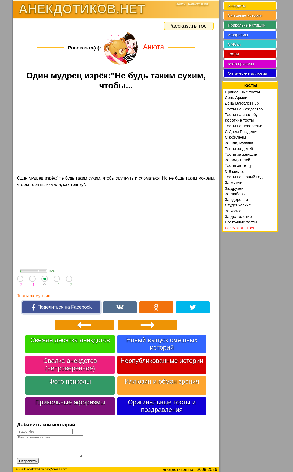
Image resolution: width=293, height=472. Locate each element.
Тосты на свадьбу (241, 114)
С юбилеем (235, 137)
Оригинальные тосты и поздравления (162, 405)
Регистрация (198, 4)
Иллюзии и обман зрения (161, 380)
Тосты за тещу (238, 165)
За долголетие (238, 216)
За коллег (234, 211)
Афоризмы (238, 34)
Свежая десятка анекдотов (70, 339)
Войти (181, 4)
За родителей (237, 160)
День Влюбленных (242, 103)
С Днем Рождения (241, 131)
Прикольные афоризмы (70, 401)
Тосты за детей (239, 148)
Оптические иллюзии (247, 73)
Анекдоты (237, 5)
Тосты (233, 54)
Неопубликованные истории (161, 359)
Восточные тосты (241, 222)
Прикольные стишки (246, 25)
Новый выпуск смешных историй (161, 343)
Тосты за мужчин (33, 295)
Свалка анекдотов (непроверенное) (70, 363)
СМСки (234, 44)
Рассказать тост (188, 26)
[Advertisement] (116, 133)
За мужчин (235, 182)
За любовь (235, 194)
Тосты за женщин (241, 154)
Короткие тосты (239, 120)
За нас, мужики (239, 142)
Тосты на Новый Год (244, 177)
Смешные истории (245, 15)
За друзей (234, 188)
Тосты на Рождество (244, 109)
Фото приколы (70, 380)
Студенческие (238, 205)
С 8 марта (234, 171)
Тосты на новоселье (243, 125)
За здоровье (236, 199)
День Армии (236, 97)
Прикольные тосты (242, 92)
